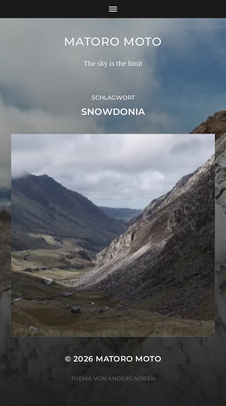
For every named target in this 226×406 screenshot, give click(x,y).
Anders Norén (131, 378)
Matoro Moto (113, 42)
